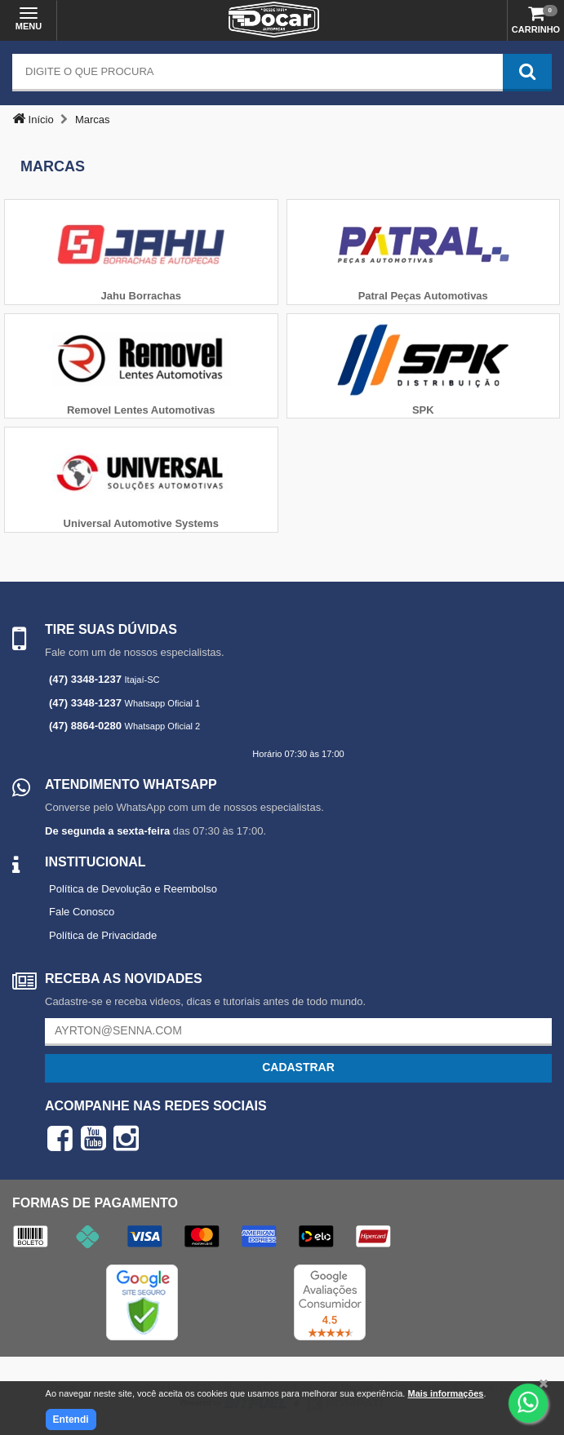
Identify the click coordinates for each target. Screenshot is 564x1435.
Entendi (71, 1419)
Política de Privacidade (103, 935)
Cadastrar (298, 1067)
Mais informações (445, 1393)
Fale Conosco (81, 912)
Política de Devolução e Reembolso (133, 889)
